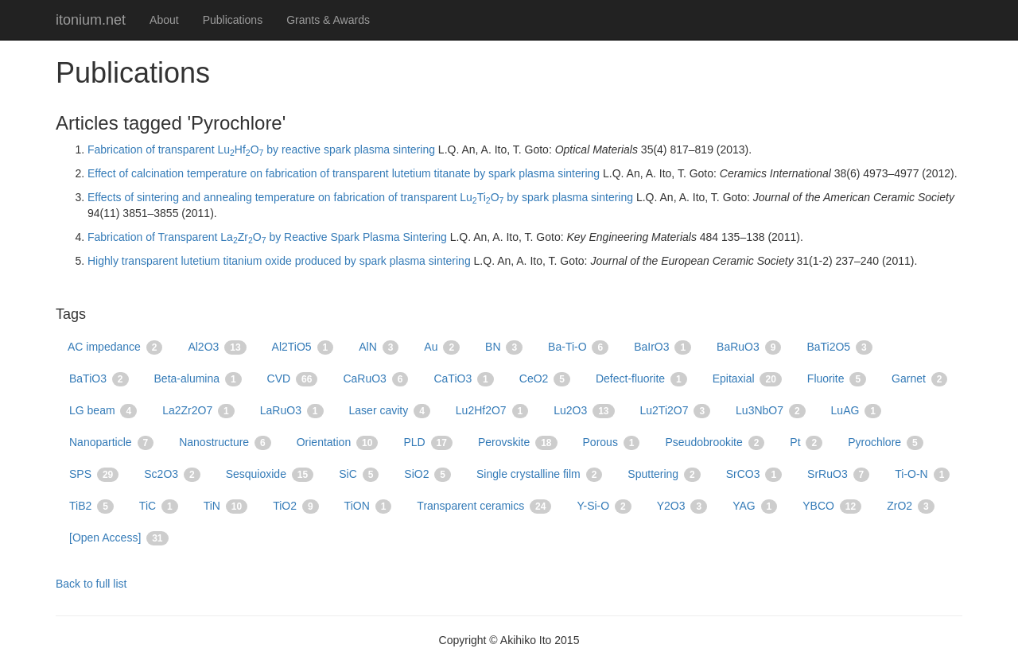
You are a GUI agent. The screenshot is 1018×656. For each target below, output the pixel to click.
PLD (427, 443)
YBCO (831, 506)
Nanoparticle (111, 443)
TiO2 (295, 506)
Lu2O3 (584, 411)
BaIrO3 (662, 347)
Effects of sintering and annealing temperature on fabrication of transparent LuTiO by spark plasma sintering (360, 197)
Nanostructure (225, 443)
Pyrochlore (885, 443)
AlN (378, 347)
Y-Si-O (604, 506)
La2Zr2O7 (198, 411)
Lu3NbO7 (771, 411)
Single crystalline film (539, 475)
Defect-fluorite (641, 379)
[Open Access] (119, 538)
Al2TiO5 (303, 347)
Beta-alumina (198, 379)
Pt (806, 443)
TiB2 (91, 506)
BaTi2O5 (839, 347)
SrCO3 (754, 475)
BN (504, 347)
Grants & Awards (328, 20)
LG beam (103, 411)
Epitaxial (747, 379)
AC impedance (115, 347)
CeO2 (544, 379)
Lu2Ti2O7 (675, 411)
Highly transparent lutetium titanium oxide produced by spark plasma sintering (279, 260)
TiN (226, 506)
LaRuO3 (292, 411)
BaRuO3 (749, 347)
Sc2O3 (172, 475)
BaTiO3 (99, 379)
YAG (754, 506)
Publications (233, 20)
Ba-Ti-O (578, 347)
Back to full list (91, 583)
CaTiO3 (463, 379)
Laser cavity (389, 411)
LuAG (856, 411)
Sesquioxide (270, 475)
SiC (359, 475)
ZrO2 (910, 506)
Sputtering (664, 475)
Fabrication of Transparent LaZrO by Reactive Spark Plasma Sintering (267, 237)
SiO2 (427, 475)
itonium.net (91, 20)
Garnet (919, 379)
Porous (611, 443)
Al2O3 (217, 347)
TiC (158, 506)
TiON (368, 506)
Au (442, 347)
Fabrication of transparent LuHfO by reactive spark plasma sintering (261, 149)
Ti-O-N (922, 475)
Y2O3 (682, 506)
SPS (94, 475)
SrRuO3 (838, 475)
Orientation (338, 443)
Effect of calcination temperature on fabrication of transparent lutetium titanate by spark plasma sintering (343, 173)
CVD (292, 379)
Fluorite (836, 379)
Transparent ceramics (484, 506)
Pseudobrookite (714, 443)
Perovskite (518, 443)
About (164, 20)
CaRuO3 (375, 379)
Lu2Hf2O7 (492, 411)
